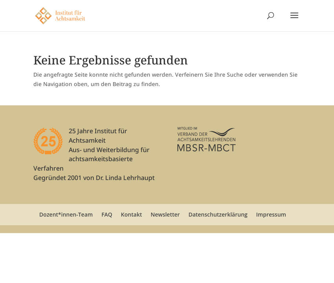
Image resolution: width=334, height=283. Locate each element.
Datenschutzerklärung (217, 214)
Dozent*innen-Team (66, 214)
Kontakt (131, 214)
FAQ (106, 214)
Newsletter (165, 214)
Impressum (271, 214)
